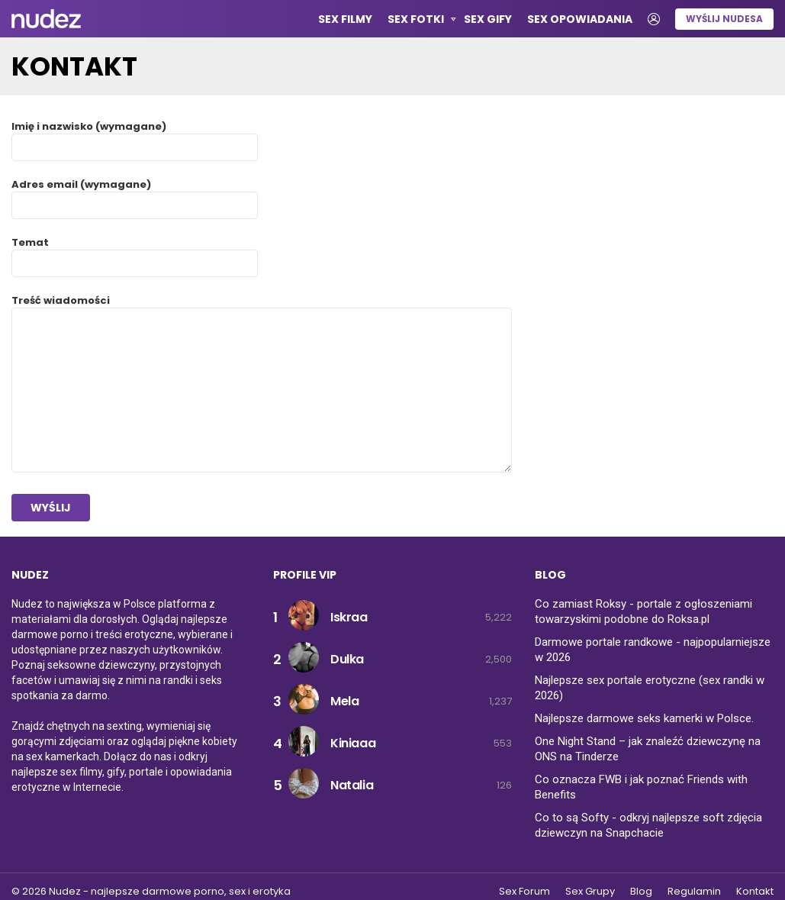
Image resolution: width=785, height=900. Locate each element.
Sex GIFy (488, 19)
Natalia (351, 785)
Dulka (347, 659)
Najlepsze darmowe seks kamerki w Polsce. (644, 718)
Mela (344, 701)
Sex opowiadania (579, 19)
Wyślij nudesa (724, 18)
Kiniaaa (352, 743)
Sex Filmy (345, 19)
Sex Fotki (416, 21)
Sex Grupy (590, 891)
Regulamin (694, 891)
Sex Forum (524, 891)
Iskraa (349, 617)
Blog (641, 891)
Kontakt (755, 891)
